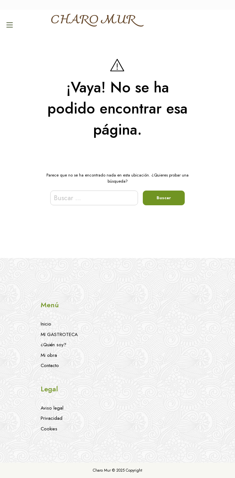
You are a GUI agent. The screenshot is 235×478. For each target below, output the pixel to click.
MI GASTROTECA (59, 334)
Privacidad (51, 418)
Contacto (50, 365)
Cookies (49, 428)
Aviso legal (52, 407)
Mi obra (49, 355)
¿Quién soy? (53, 344)
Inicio (46, 323)
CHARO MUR (92, 20)
